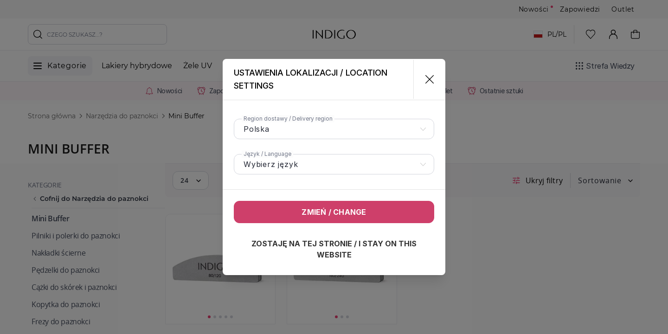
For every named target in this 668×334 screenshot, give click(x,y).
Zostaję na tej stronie (334, 249)
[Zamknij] (425, 79)
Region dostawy (288, 118)
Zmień (334, 212)
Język (267, 153)
